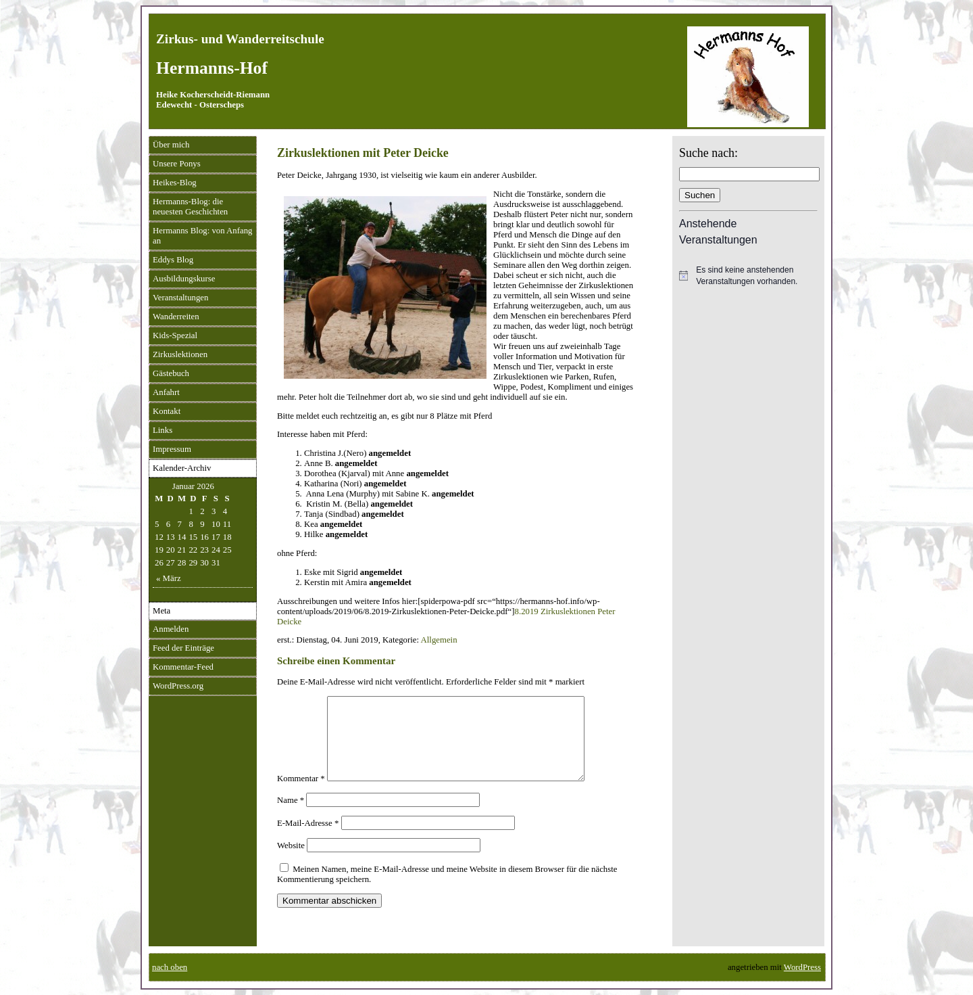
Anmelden (171, 629)
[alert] (748, 275)
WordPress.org (178, 686)
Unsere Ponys (177, 163)
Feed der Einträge (183, 648)
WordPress (802, 967)
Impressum (172, 449)
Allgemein (439, 640)
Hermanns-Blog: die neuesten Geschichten (190, 206)
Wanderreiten (176, 316)
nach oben (169, 967)
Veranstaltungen (180, 297)
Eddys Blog (173, 259)
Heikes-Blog (175, 182)
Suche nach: (708, 153)
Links (162, 430)
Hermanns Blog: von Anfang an (203, 236)
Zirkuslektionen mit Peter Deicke (363, 153)
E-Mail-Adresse (308, 839)
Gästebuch (171, 373)
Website (291, 861)
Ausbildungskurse (184, 278)
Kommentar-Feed (183, 667)
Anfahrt (166, 392)
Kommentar (301, 795)
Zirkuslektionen (180, 354)
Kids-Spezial (175, 335)
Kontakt (166, 411)
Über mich (171, 144)
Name (290, 816)
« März (168, 578)
